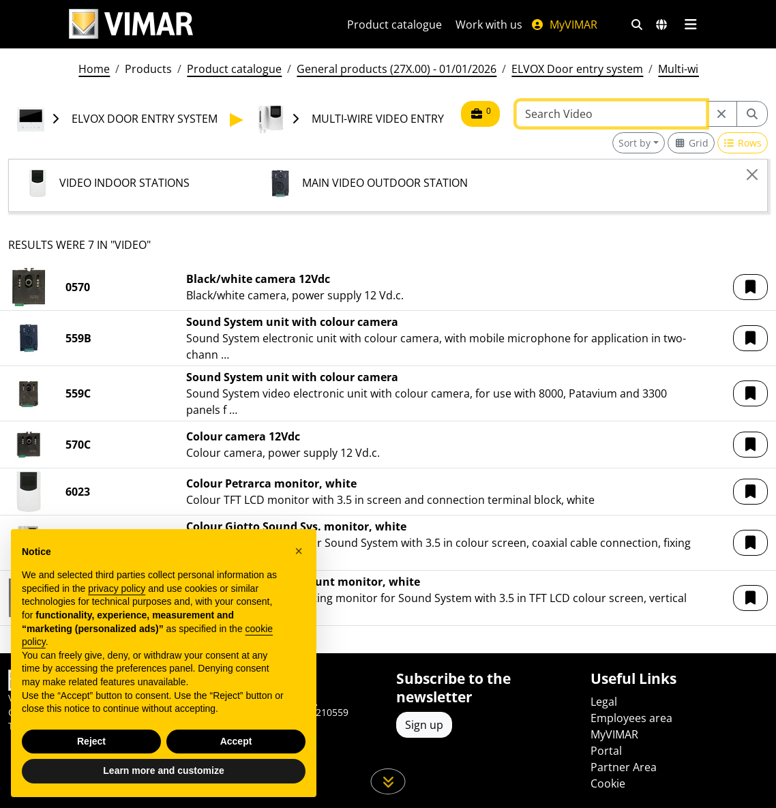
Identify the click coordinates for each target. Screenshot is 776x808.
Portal (606, 750)
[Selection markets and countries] (661, 24)
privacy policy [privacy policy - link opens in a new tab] (116, 588)
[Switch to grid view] (691, 142)
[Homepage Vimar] (131, 24)
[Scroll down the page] (388, 781)
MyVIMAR (564, 24)
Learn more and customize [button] (163, 770)
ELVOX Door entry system (577, 68)
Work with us (489, 24)
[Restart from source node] (721, 114)
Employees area (631, 717)
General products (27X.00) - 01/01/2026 (396, 68)
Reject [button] (91, 741)
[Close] (752, 174)
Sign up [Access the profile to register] (424, 724)
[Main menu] (690, 24)
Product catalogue (394, 24)
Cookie (608, 783)
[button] (750, 287)
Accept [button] (236, 741)
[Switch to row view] (742, 142)
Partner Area (624, 767)
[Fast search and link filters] (637, 24)
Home (94, 68)
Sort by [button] (634, 142)
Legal (604, 701)
